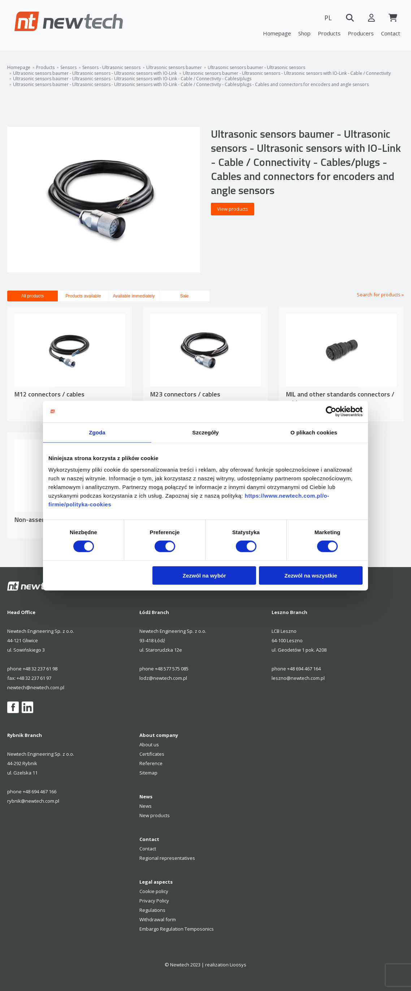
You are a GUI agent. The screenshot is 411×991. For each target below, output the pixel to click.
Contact (390, 33)
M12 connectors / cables (49, 394)
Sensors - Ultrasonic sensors (111, 67)
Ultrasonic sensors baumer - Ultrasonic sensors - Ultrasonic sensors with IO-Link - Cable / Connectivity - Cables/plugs (132, 79)
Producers (361, 33)
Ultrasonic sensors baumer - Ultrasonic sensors (256, 67)
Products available (83, 296)
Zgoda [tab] (97, 432)
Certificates (151, 754)
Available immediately (134, 296)
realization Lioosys (225, 964)
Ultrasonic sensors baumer (174, 67)
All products (32, 296)
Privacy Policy (154, 900)
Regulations (152, 910)
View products (232, 209)
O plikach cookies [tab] (313, 432)
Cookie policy (153, 891)
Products (329, 33)
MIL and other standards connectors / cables (340, 398)
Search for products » (380, 294)
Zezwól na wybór (204, 575)
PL (328, 17)
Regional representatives (167, 858)
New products (154, 815)
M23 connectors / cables (185, 394)
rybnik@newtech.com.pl (33, 801)
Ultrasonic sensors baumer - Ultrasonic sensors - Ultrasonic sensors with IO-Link (95, 73)
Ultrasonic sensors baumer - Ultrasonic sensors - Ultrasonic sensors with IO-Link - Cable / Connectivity (287, 73)
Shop (304, 33)
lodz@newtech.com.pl (163, 678)
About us (149, 744)
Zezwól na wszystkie (311, 575)
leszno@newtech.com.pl (298, 678)
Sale (184, 296)
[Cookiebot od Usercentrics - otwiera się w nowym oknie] (331, 411)
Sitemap (148, 772)
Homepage (277, 33)
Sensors (68, 67)
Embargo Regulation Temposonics (176, 929)
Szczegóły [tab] (205, 432)
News (145, 806)
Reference (151, 763)
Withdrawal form (157, 919)
